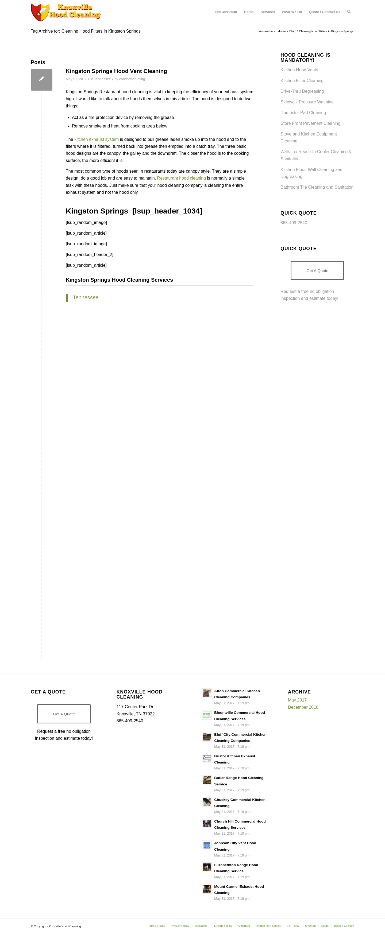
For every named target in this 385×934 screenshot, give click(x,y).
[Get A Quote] (317, 270)
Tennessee (102, 79)
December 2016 (303, 707)
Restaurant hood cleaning (181, 178)
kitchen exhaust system (96, 139)
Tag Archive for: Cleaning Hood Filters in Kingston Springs (86, 31)
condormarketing (132, 79)
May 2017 (297, 700)
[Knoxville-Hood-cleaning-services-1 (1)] (66, 12)
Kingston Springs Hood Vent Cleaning (116, 71)
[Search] (349, 12)
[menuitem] (226, 12)
